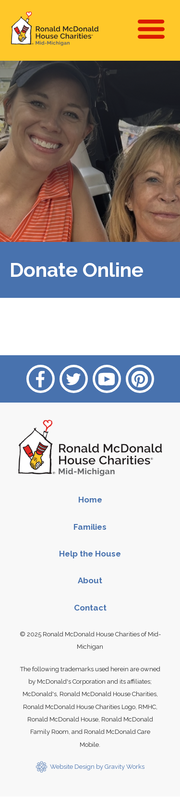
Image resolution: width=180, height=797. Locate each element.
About (90, 580)
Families (90, 527)
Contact (90, 607)
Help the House (90, 553)
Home (90, 499)
